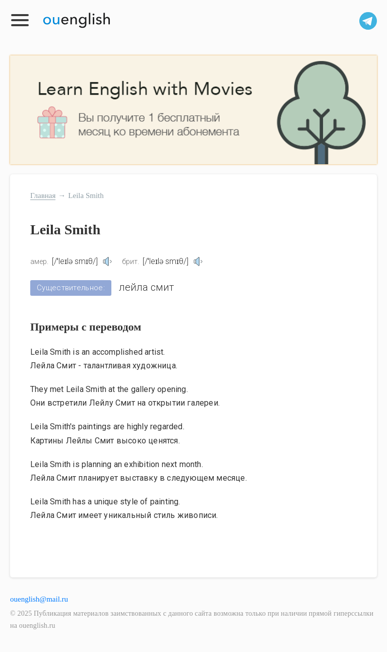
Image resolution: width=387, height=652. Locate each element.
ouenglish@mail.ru (39, 599)
